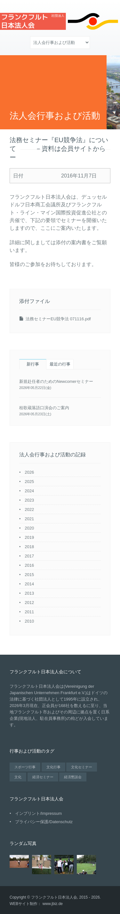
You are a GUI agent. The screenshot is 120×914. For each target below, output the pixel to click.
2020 (29, 528)
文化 (17, 777)
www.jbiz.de (53, 903)
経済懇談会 (73, 777)
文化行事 (53, 767)
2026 (29, 472)
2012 (29, 602)
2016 (29, 565)
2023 (29, 500)
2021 (29, 518)
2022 (29, 509)
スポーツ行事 (25, 767)
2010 (29, 621)
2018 (29, 546)
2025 (29, 481)
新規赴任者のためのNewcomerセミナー (56, 381)
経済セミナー (42, 777)
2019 (29, 537)
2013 (29, 593)
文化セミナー (81, 767)
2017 (29, 556)
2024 (29, 490)
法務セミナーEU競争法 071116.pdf (58, 318)
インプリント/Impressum (38, 813)
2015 (29, 574)
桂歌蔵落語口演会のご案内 (44, 407)
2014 (29, 584)
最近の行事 (60, 364)
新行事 (33, 364)
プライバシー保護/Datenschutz (44, 821)
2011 (29, 611)
